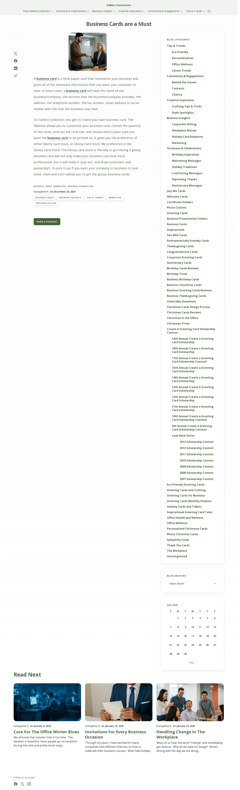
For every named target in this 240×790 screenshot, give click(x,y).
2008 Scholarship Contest (197, 473)
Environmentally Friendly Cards (188, 241)
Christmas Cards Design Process (188, 307)
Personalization (46, 203)
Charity (177, 94)
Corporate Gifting (184, 124)
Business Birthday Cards (183, 279)
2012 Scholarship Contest (197, 448)
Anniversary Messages (187, 185)
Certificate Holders (180, 202)
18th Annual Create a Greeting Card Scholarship (193, 350)
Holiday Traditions (184, 167)
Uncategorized (177, 556)
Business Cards (45, 197)
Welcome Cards (177, 196)
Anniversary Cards (179, 263)
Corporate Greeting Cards (184, 257)
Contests (178, 88)
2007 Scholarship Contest (197, 479)
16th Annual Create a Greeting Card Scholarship (193, 340)
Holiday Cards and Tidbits (184, 506)
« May (191, 662)
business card (46, 79)
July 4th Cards (176, 191)
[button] (209, 11)
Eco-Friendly (180, 52)
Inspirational (175, 230)
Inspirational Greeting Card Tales (189, 512)
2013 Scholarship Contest (197, 442)
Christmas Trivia (178, 323)
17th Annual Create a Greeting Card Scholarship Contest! (193, 360)
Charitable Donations (181, 301)
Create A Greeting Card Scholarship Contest (191, 330)
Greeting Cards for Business (186, 495)
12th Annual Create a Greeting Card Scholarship (193, 398)
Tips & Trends (95, 197)
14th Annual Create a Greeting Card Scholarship (193, 379)
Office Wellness (182, 64)
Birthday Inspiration (185, 154)
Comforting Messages (187, 173)
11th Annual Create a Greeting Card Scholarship (193, 408)
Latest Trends (181, 70)
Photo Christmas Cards (182, 534)
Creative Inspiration (180, 100)
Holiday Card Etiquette (187, 137)
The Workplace (177, 551)
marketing (60, 186)
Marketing (115, 197)
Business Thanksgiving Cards (186, 296)
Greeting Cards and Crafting (186, 490)
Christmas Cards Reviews (184, 312)
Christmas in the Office (182, 318)
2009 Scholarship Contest (197, 466)
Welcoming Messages (186, 161)
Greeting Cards (177, 213)
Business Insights (70, 197)
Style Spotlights (183, 112)
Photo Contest (177, 207)
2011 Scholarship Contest (197, 454)
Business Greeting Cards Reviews (189, 290)
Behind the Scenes (184, 82)
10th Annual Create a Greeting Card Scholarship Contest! (193, 418)
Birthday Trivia (177, 274)
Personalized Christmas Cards (187, 528)
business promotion (80, 186)
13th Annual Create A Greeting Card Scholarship (193, 388)
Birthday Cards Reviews (183, 268)
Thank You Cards (178, 545)
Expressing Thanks (184, 179)
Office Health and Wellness (185, 518)
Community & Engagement (185, 76)
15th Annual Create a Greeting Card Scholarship (193, 369)
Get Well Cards (177, 235)
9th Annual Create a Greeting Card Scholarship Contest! (192, 427)
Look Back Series (183, 435)
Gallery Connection (119, 5)
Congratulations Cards (182, 252)
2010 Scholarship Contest (197, 460)
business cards (43, 186)
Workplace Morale (184, 130)
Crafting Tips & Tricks (187, 106)
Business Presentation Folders (187, 218)
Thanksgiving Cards (180, 246)
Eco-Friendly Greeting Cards (185, 484)
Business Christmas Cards (184, 285)
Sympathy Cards (178, 540)
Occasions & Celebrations (184, 148)
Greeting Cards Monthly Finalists (189, 501)
